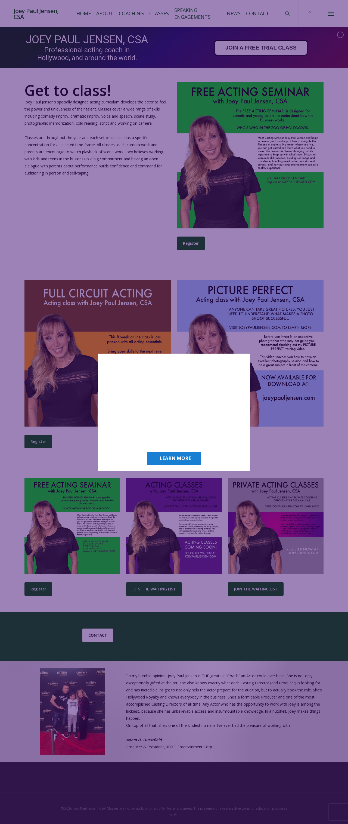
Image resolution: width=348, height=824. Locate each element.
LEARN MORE (175, 458)
